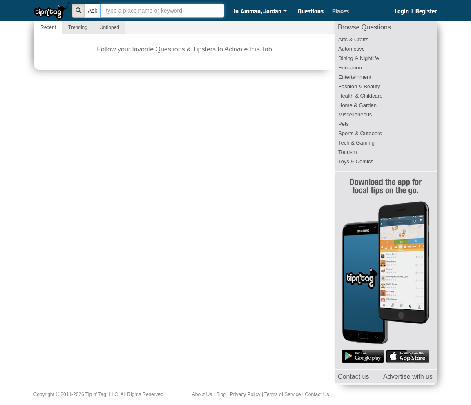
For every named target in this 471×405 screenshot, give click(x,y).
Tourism (347, 152)
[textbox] (162, 11)
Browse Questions (364, 27)
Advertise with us (408, 376)
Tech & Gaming (356, 143)
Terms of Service (282, 394)
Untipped (109, 27)
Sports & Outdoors (360, 133)
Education (350, 68)
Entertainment (354, 77)
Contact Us (317, 394)
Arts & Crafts (353, 39)
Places (340, 11)
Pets (343, 124)
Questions (311, 11)
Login (402, 11)
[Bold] (78, 11)
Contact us (353, 376)
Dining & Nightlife (358, 58)
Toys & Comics (355, 161)
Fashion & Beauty (359, 86)
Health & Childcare (360, 96)
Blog (221, 394)
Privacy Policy (245, 394)
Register (426, 11)
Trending (77, 27)
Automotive (351, 49)
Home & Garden (357, 105)
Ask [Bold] (92, 10)
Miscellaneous (355, 114)
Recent (48, 27)
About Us (202, 394)
